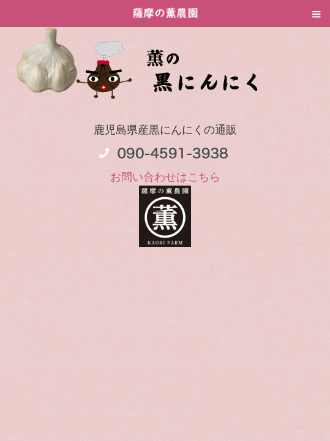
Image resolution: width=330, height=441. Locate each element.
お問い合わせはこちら (165, 177)
